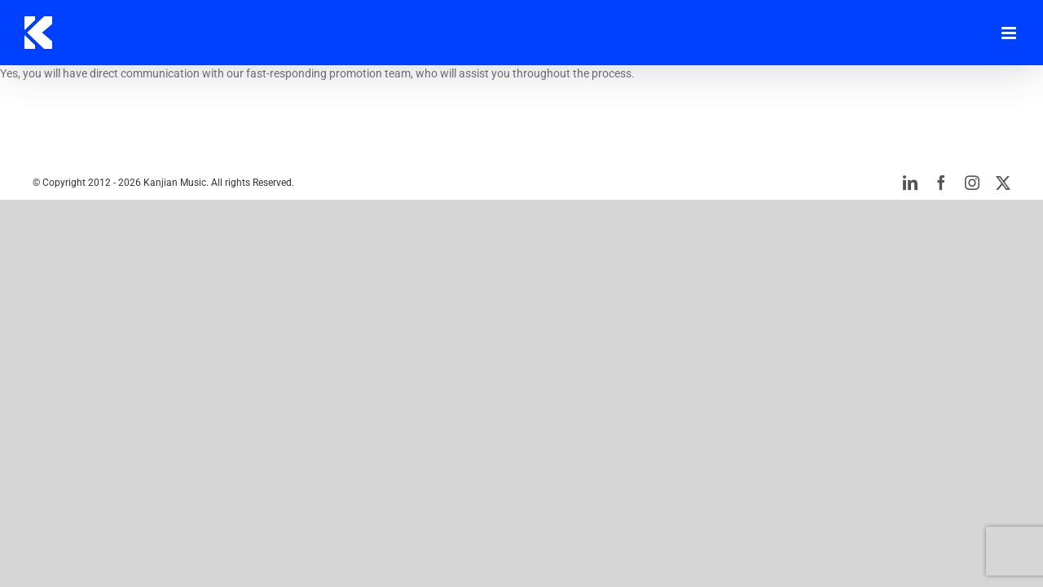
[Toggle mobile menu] (1010, 33)
